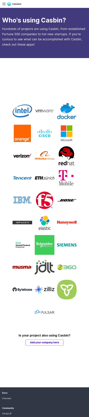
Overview (6, 398)
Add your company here (44, 342)
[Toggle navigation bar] (4, 4)
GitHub (6, 413)
